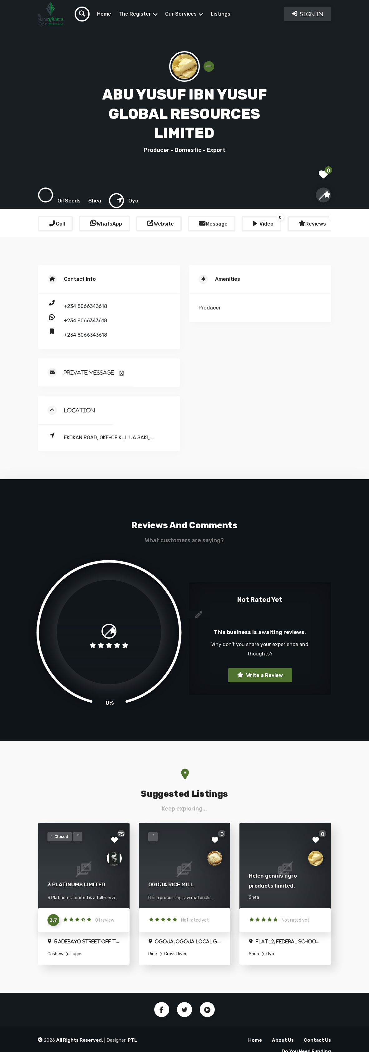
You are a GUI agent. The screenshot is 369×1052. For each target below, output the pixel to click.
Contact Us (317, 1040)
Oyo (269, 954)
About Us (283, 1040)
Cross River (175, 954)
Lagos (76, 954)
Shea (254, 954)
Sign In (311, 14)
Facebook (161, 1009)
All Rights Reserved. (79, 1040)
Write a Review (264, 675)
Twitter (184, 1009)
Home (104, 14)
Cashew (55, 954)
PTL (132, 1040)
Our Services (181, 14)
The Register (135, 14)
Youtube (207, 1009)
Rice (152, 954)
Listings (220, 14)
